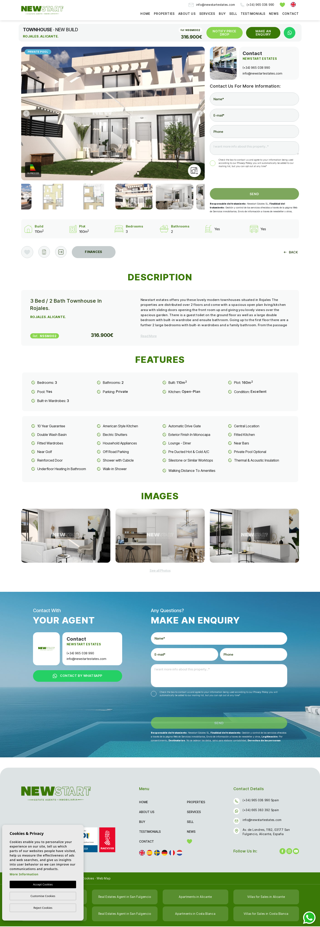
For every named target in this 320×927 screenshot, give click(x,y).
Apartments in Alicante (195, 897)
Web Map (103, 879)
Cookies (88, 879)
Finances (94, 252)
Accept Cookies (43, 885)
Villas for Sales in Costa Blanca (266, 914)
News (274, 13)
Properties (164, 13)
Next (200, 113)
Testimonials (253, 13)
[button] (62, 252)
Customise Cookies (42, 896)
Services (207, 13)
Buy (222, 13)
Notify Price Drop (224, 32)
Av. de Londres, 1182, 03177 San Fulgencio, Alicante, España (266, 832)
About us (187, 13)
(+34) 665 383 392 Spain (261, 810)
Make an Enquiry (263, 32)
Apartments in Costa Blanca (195, 914)
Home (145, 13)
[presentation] (232, 179)
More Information (24, 874)
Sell (233, 13)
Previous (25, 113)
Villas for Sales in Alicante (266, 897)
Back (291, 252)
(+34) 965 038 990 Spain (261, 801)
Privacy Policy (245, 162)
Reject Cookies (42, 908)
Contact (290, 13)
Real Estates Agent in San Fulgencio (124, 897)
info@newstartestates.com (212, 4)
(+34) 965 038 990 (257, 4)
